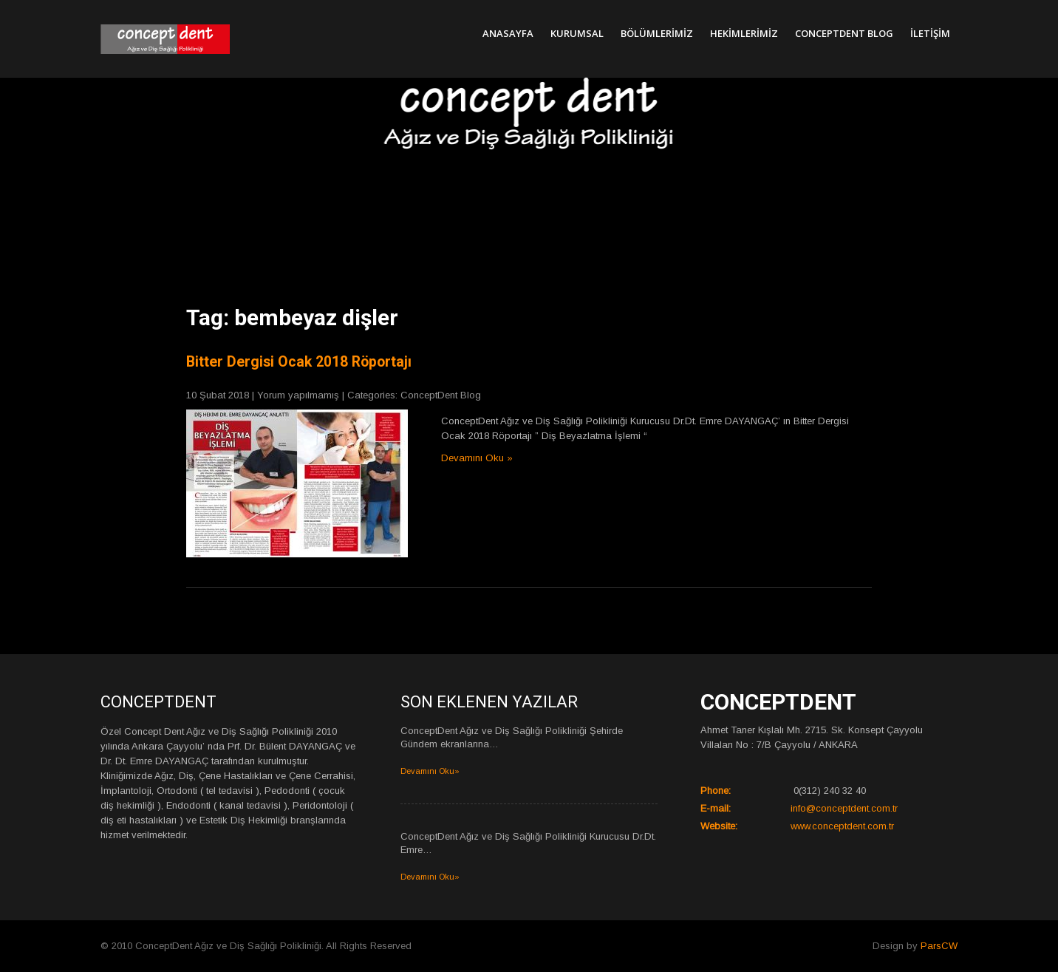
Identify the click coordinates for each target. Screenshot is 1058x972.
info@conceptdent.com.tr (844, 808)
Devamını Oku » (477, 457)
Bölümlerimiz (657, 33)
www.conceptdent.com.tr (842, 826)
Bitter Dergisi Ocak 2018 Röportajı (299, 361)
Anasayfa (507, 33)
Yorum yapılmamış (298, 395)
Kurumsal (577, 33)
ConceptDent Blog (844, 33)
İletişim (930, 33)
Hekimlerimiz (744, 33)
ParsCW (939, 945)
